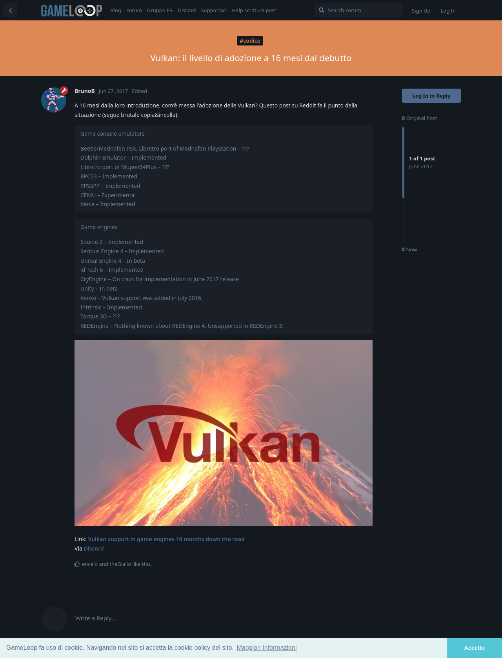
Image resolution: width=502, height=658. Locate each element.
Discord (94, 548)
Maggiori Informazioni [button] (267, 647)
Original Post (419, 118)
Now (409, 249)
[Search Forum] (359, 10)
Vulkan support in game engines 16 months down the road (166, 539)
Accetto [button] (474, 648)
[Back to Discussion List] (10, 10)
